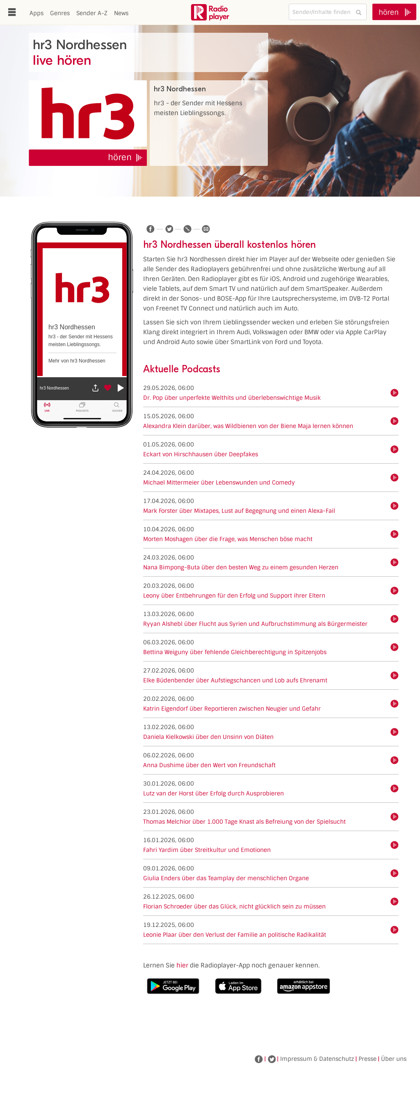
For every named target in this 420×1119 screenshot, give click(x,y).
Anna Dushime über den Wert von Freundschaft (209, 765)
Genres (60, 13)
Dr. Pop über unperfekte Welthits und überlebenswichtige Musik (232, 397)
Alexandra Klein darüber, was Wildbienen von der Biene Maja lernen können (248, 426)
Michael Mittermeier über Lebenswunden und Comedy (219, 482)
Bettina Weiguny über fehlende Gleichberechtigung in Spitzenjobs (234, 652)
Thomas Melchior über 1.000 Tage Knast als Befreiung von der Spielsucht (244, 821)
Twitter (271, 1059)
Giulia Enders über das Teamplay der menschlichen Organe (226, 878)
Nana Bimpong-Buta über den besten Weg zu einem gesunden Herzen (240, 567)
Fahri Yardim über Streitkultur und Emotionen (207, 850)
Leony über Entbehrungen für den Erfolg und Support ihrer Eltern (234, 595)
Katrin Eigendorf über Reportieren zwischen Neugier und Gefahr (232, 708)
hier (182, 965)
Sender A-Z (91, 13)
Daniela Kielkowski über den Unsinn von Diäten (208, 737)
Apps (36, 13)
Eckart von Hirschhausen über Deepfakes (200, 454)
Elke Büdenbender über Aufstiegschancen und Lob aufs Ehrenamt (235, 680)
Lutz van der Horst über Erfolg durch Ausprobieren (213, 793)
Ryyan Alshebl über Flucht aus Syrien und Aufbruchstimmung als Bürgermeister (255, 623)
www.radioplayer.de (210, 12)
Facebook (259, 1059)
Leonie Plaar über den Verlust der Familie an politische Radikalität (234, 934)
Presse (367, 1058)
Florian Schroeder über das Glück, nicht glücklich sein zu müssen (234, 906)
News (121, 13)
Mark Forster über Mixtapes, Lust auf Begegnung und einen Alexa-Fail (239, 510)
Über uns (393, 1058)
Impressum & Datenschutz (317, 1058)
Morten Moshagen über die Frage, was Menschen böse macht (228, 539)
